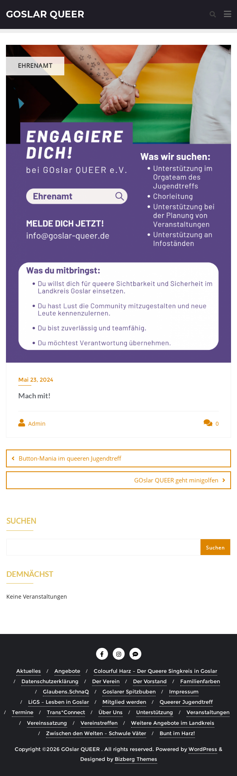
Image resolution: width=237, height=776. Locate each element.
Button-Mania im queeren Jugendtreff (70, 458)
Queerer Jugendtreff (186, 702)
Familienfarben (200, 681)
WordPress (203, 749)
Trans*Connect (66, 712)
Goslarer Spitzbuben (129, 691)
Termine (22, 712)
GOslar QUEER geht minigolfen (176, 480)
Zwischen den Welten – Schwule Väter (96, 733)
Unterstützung (154, 712)
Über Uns (110, 712)
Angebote (67, 671)
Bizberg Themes (136, 759)
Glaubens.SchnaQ (66, 691)
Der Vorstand (150, 681)
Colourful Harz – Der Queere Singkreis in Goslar (155, 671)
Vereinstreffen (99, 723)
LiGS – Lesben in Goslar (58, 702)
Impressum (183, 691)
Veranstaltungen (208, 712)
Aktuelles (28, 671)
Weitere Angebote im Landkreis (172, 723)
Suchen (21, 521)
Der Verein (105, 681)
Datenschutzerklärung (50, 681)
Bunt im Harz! (177, 733)
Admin (32, 423)
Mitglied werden (124, 702)
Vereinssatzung (47, 723)
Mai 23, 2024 (35, 379)
